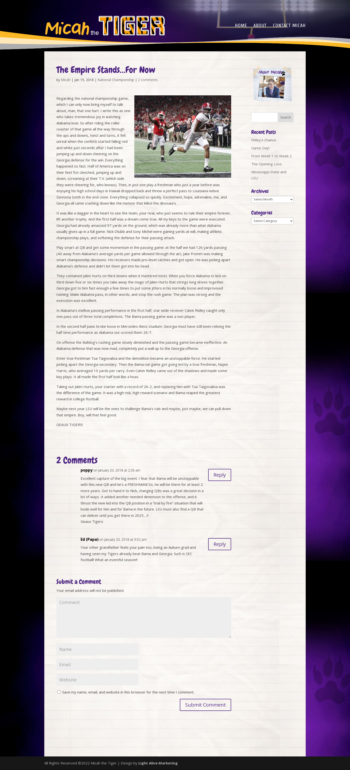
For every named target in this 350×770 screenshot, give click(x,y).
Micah (65, 79)
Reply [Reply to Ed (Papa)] (219, 544)
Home (241, 26)
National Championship (116, 79)
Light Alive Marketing (158, 763)
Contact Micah (289, 26)
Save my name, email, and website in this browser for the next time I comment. (128, 692)
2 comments (148, 79)
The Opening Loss (266, 163)
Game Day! (260, 147)
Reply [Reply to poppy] (219, 475)
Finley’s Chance (263, 139)
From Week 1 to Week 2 (271, 155)
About (260, 26)
